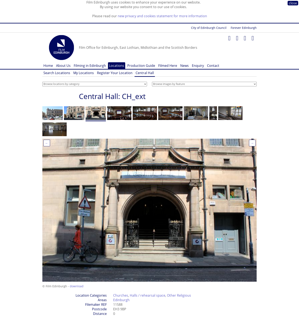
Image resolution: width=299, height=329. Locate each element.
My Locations (83, 73)
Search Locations (56, 73)
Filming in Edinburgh (90, 65)
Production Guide (141, 65)
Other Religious (179, 295)
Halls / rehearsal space (147, 295)
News (184, 65)
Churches (120, 295)
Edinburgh (121, 300)
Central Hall (145, 73)
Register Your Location (114, 73)
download (76, 286)
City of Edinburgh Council (209, 28)
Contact (213, 65)
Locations (116, 65)
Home (48, 65)
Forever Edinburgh (244, 28)
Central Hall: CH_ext (112, 96)
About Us (63, 65)
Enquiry (198, 65)
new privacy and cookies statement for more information (162, 16)
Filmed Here (167, 65)
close (293, 3)
